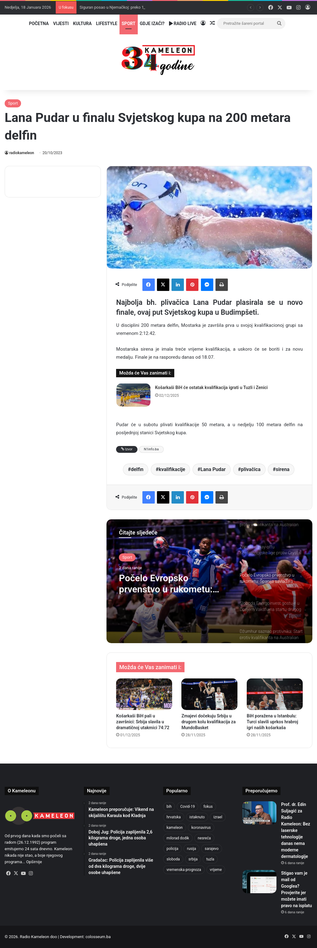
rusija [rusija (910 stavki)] (191, 848)
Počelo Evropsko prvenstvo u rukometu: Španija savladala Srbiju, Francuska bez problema (170, 584)
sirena (282, 469)
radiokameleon (21, 153)
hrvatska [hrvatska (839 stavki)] (174, 817)
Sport (129, 23)
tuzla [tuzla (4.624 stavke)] (210, 859)
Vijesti (60, 23)
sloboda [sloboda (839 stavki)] (173, 859)
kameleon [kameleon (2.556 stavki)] (175, 827)
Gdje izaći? (152, 23)
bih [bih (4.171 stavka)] (169, 806)
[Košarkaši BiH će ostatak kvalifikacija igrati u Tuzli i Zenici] (133, 395)
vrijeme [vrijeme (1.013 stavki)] (216, 870)
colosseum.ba (98, 936)
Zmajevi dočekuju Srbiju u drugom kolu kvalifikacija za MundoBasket (208, 721)
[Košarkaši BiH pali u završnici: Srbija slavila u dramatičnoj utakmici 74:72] (144, 694)
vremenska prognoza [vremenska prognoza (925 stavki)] (184, 870)
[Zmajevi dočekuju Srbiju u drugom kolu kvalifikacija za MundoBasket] (209, 694)
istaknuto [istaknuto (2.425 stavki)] (197, 817)
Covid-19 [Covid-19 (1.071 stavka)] (187, 806)
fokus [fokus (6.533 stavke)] (208, 806)
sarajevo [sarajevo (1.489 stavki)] (212, 848)
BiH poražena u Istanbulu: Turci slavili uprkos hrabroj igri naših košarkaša (272, 721)
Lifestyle (106, 23)
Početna (39, 23)
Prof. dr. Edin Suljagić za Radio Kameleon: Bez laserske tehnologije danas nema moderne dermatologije (295, 830)
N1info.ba (151, 449)
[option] (209, 581)
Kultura (82, 23)
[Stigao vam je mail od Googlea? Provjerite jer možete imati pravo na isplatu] (259, 881)
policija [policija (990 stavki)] (172, 848)
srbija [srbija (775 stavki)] (193, 859)
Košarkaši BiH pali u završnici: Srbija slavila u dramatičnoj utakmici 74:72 (142, 721)
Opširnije (34, 861)
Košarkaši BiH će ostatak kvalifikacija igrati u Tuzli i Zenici (211, 387)
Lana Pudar (212, 469)
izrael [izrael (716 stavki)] (217, 817)
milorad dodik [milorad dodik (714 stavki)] (178, 838)
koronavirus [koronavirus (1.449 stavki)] (201, 827)
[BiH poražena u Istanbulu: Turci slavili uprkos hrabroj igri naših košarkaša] (275, 694)
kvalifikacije (171, 469)
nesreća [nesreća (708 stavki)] (204, 838)
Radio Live (183, 23)
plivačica (250, 469)
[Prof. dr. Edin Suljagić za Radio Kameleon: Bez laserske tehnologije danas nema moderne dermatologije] (259, 813)
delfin (137, 469)
